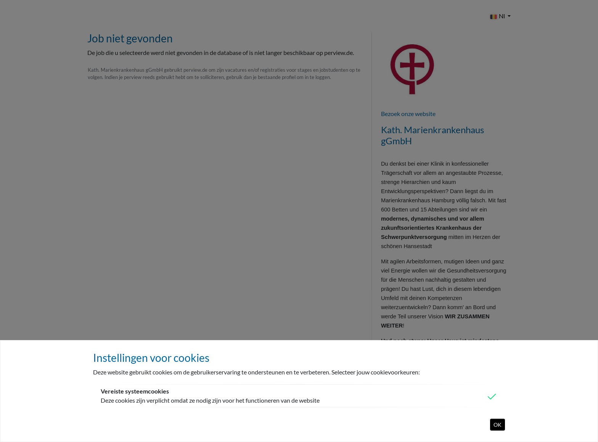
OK (498, 424)
